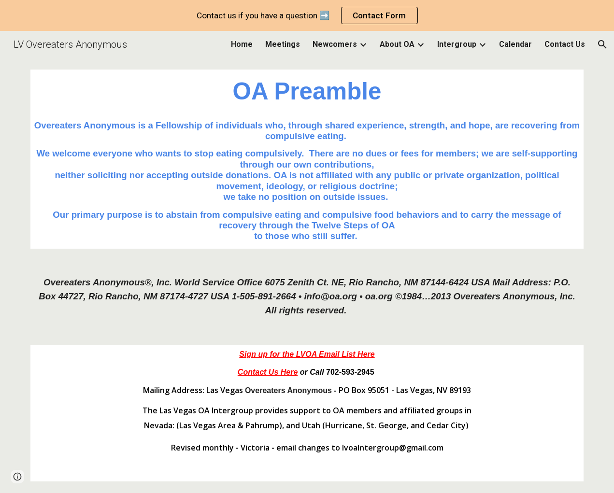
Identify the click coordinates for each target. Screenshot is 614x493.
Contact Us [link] (564, 44)
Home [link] (242, 44)
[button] (602, 44)
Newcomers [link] (335, 44)
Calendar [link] (515, 44)
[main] (307, 91)
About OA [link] (397, 44)
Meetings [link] (282, 44)
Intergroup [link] (456, 44)
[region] (307, 15)
